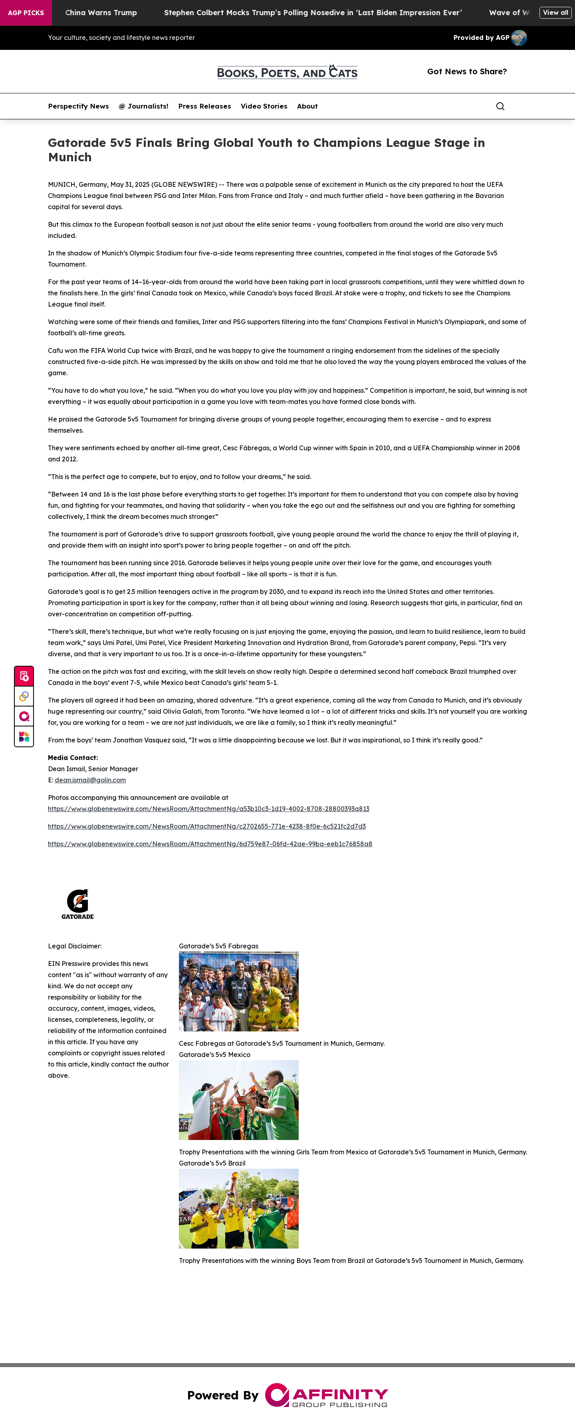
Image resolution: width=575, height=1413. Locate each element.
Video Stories (264, 106)
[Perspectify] (24, 696)
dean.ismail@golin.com (90, 780)
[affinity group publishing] (24, 716)
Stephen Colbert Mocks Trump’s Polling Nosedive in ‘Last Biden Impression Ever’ (326, 12)
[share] (521, 106)
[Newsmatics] (24, 736)
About (307, 106)
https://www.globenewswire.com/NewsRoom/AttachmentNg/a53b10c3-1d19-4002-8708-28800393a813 (208, 809)
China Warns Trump (114, 12)
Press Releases (204, 106)
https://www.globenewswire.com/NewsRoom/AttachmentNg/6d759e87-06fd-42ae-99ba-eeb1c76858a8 (210, 844)
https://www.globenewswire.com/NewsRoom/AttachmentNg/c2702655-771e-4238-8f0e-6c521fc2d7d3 (207, 826)
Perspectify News (78, 106)
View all (555, 12)
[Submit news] (24, 677)
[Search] (500, 106)
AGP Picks (26, 13)
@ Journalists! (144, 106)
